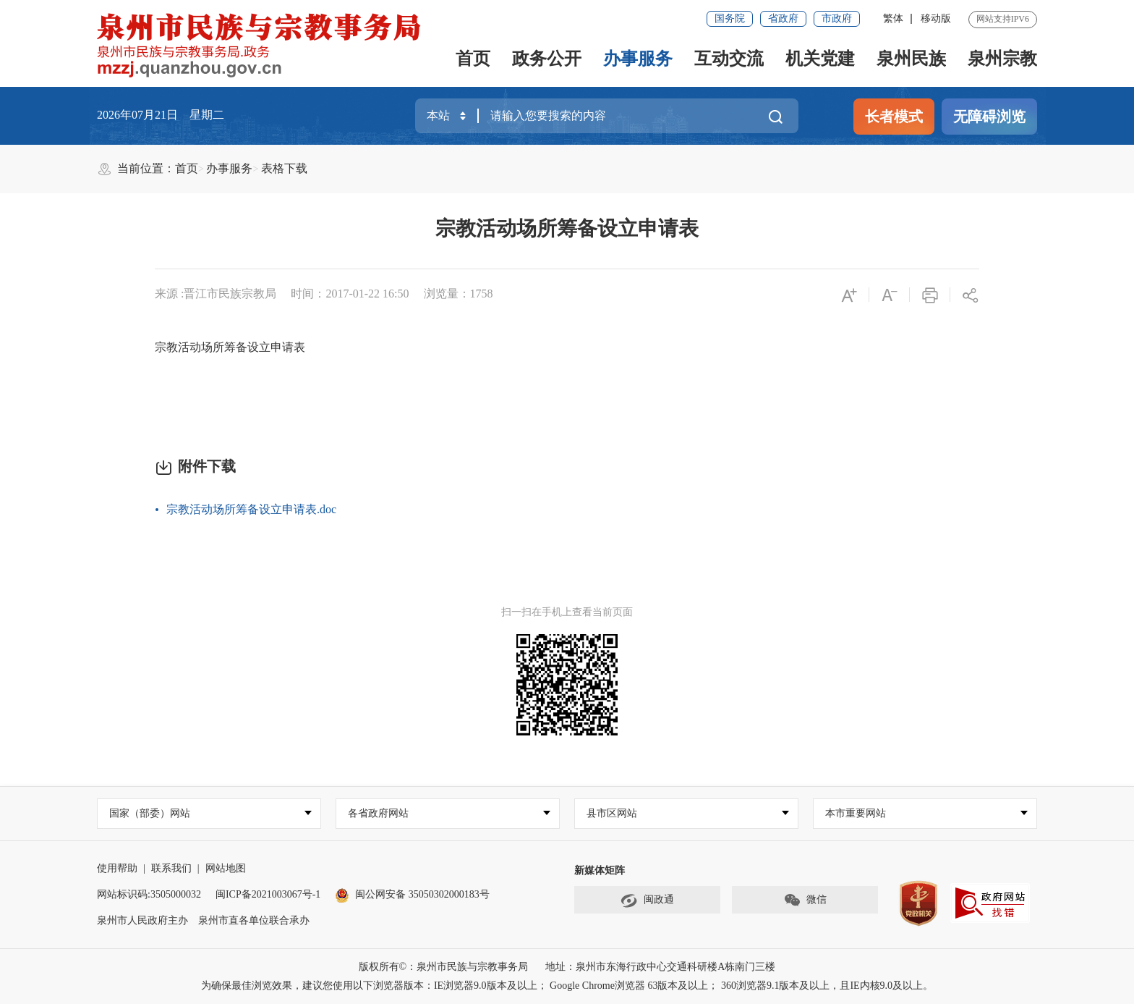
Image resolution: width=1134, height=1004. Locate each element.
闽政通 (647, 900)
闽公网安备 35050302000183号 (412, 894)
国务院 (730, 18)
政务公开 (546, 58)
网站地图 (225, 868)
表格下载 (284, 168)
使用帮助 (117, 868)
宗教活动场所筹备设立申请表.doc (251, 509)
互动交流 (729, 58)
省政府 (783, 18)
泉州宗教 (1002, 58)
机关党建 (820, 58)
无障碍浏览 (989, 117)
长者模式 (894, 117)
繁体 (893, 18)
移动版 (936, 18)
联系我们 (171, 868)
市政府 (837, 18)
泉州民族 (911, 58)
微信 (805, 900)
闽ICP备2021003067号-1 (268, 894)
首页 (473, 58)
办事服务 (638, 58)
